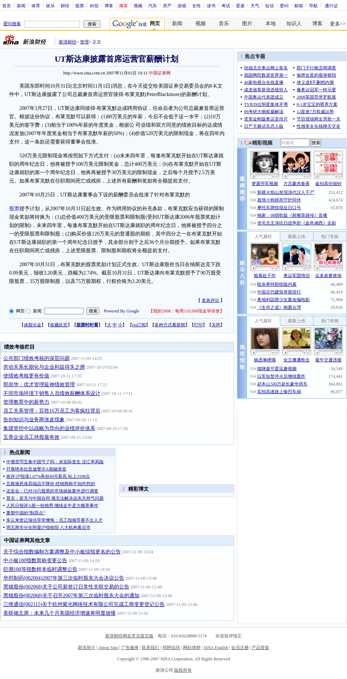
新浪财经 (67, 42)
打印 (198, 324)
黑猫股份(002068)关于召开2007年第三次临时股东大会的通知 (71, 595)
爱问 (284, 5)
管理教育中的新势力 (26, 402)
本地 (271, 23)
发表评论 (210, 300)
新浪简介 (86, 647)
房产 (167, 5)
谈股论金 (32, 324)
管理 (84, 42)
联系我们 (150, 647)
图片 (247, 23)
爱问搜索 (12, 23)
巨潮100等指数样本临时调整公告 (40, 569)
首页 (6, 5)
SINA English (215, 647)
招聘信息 (171, 647)
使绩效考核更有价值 (26, 376)
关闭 (215, 324)
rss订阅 (139, 324)
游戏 (182, 5)
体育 (35, 5)
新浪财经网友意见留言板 (129, 635)
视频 (138, 5)
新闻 (21, 5)
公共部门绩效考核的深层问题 (36, 358)
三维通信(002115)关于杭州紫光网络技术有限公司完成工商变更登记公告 (84, 604)
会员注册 (240, 647)
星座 (240, 5)
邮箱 (298, 5)
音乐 (224, 23)
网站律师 (192, 647)
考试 (225, 5)
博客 (108, 5)
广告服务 (130, 647)
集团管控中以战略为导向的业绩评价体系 (49, 428)
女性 (196, 5)
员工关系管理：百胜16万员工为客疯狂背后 (51, 411)
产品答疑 (260, 647)
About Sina (108, 647)
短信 (269, 5)
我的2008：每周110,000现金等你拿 (186, 311)
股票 (79, 5)
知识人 (294, 23)
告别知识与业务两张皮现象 (34, 419)
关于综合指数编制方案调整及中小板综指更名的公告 (62, 552)
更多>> (338, 24)
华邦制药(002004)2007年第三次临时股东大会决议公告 (63, 578)
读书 (211, 5)
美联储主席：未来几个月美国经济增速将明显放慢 (59, 613)
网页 (20, 311)
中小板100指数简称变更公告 (35, 560)
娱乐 (50, 5)
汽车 (152, 5)
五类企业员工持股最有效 (31, 437)
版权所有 (183, 670)
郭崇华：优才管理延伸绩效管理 (39, 384)
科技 (94, 5)
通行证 (331, 5)
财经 (65, 5)
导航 (313, 5)
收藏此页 (59, 324)
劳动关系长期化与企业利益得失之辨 (44, 367)
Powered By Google (121, 311)
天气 (255, 5)
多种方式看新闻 (170, 324)
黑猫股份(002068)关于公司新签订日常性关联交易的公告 (66, 587)
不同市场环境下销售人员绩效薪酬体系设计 (51, 393)
